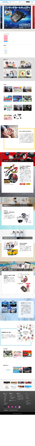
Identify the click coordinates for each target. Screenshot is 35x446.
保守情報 (27, 432)
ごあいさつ (5, 427)
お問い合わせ (19, 424)
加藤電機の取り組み (6, 434)
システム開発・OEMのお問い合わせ (21, 429)
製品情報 (11, 424)
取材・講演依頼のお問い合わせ (20, 430)
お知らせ (27, 427)
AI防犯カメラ (11, 427)
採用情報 (5, 435)
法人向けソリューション (13, 431)
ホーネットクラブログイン (28, 431)
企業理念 (5, 428)
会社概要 (5, 429)
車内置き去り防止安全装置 (12, 428)
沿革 (4, 433)
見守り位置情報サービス (12, 429)
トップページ (5, 424)
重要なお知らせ (27, 429)
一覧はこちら (29, 45)
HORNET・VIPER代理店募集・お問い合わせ (20, 427)
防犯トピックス (27, 428)
